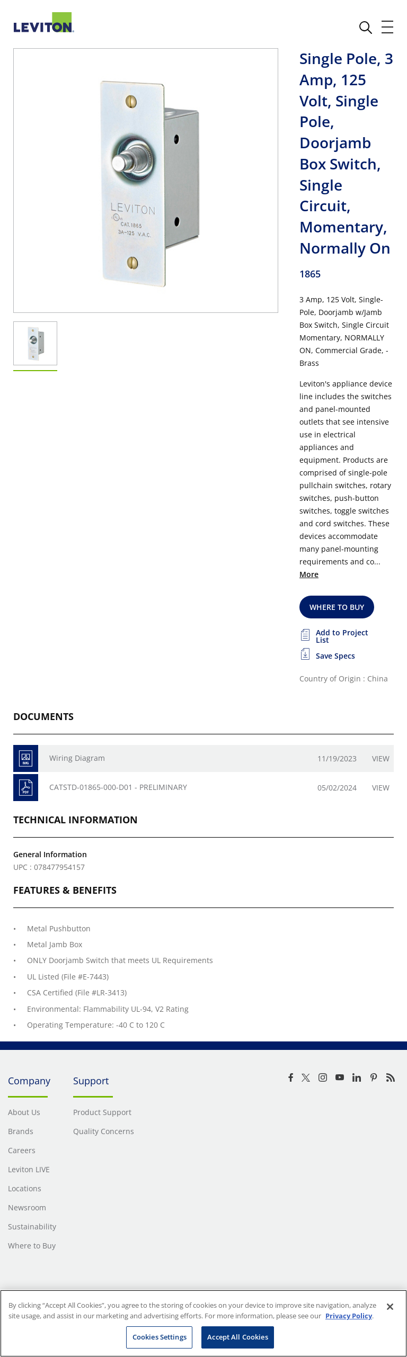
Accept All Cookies (237, 1337)
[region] (203, 1323)
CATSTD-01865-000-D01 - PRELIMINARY (118, 787)
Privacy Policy (348, 1315)
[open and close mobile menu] (388, 27)
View (381, 758)
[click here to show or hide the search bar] (365, 27)
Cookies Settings (159, 1337)
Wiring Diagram (77, 758)
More (308, 574)
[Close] (390, 1306)
